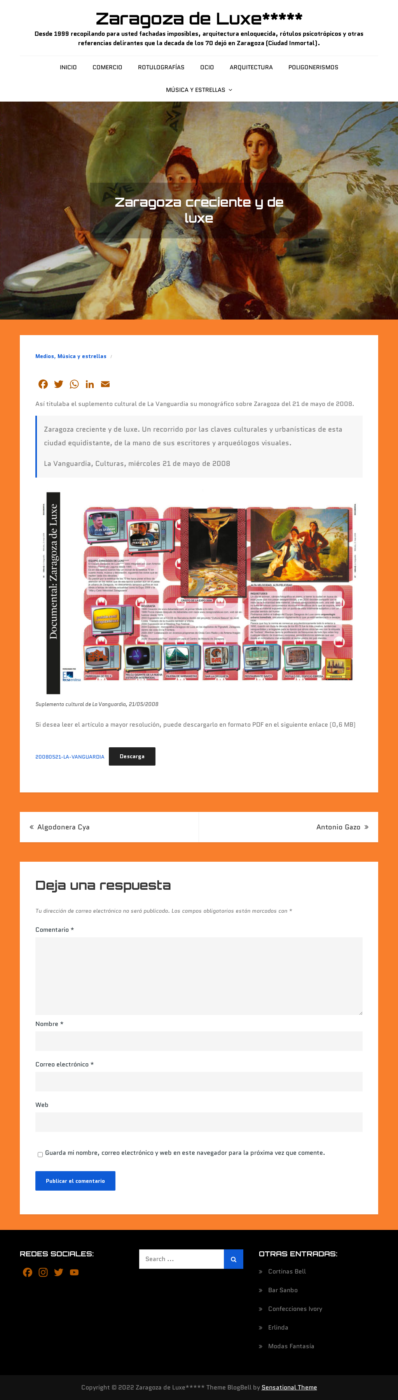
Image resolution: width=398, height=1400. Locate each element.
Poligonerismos (313, 67)
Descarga (132, 756)
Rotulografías (161, 67)
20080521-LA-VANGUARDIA (70, 756)
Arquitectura (251, 67)
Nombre (49, 1023)
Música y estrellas (195, 90)
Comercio (107, 67)
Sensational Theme (289, 1387)
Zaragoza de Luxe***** (199, 18)
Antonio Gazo (338, 827)
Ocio (207, 67)
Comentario (54, 929)
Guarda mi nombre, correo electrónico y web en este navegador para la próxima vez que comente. (185, 1153)
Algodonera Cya (63, 827)
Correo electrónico (64, 1064)
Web (42, 1104)
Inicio (68, 67)
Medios (44, 356)
